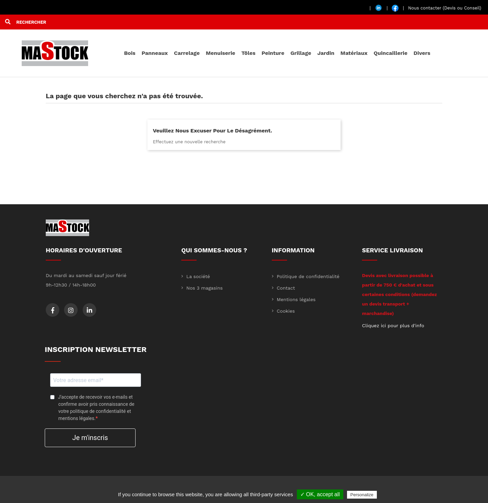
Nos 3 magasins (204, 288)
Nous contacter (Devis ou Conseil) (444, 8)
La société (197, 276)
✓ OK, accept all (320, 494)
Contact (285, 288)
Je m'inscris (90, 438)
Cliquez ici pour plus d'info (393, 325)
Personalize (361, 494)
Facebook (52, 310)
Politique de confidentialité (307, 276)
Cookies (285, 311)
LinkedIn (89, 310)
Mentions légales (295, 299)
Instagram (71, 310)
